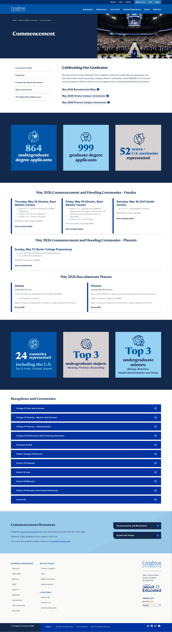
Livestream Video (23, 68)
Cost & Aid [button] (115, 9)
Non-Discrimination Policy (64, 627)
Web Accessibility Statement (100, 627)
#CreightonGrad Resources (28, 97)
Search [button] (128, 2)
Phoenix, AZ (46, 602)
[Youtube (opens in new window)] (159, 626)
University (21, 499)
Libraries (15, 589)
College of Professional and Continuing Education (40, 435)
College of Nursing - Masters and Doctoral (36, 417)
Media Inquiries (47, 584)
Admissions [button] (101, 9)
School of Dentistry (25, 463)
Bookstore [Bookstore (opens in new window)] (16, 595)
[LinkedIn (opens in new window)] (148, 626)
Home (15, 20)
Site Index (16, 610)
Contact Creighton (48, 568)
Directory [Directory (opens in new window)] (15, 568)
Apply (157, 2)
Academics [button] (88, 9)
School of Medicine (25, 481)
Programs (20, 75)
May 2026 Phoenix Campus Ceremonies (84, 102)
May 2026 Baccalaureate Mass (79, 89)
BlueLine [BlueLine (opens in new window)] (15, 579)
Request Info (140, 2)
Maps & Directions (48, 579)
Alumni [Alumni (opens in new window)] (112, 2)
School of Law (23, 472)
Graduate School (24, 444)
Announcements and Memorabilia (132, 525)
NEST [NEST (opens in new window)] (14, 584)
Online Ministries (18, 605)
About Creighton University (28, 20)
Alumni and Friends (29, 531)
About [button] (147, 9)
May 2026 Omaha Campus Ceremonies (84, 95)
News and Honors (23, 89)
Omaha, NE (45, 597)
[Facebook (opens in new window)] (152, 626)
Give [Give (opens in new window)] (120, 2)
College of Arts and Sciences (30, 408)
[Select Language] (151, 605)
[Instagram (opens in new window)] (155, 626)
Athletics (157, 9)
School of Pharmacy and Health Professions (37, 490)
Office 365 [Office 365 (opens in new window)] (16, 574)
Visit (150, 2)
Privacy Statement (82, 627)
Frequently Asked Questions (28, 82)
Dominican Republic (49, 608)
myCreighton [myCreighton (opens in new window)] (17, 600)
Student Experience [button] (132, 9)
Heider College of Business (29, 454)
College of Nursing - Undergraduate (33, 426)
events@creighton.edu (60, 541)
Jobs (43, 574)
